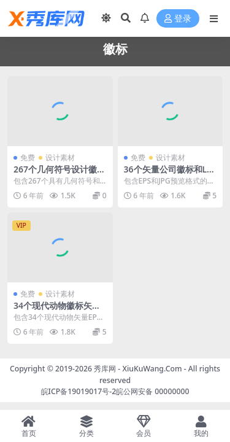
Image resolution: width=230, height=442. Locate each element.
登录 (177, 18)
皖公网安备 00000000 (152, 391)
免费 (27, 157)
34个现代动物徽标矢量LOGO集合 (59, 311)
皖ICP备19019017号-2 (79, 391)
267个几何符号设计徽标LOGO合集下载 (59, 174)
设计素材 (60, 157)
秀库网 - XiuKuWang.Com (139, 368)
